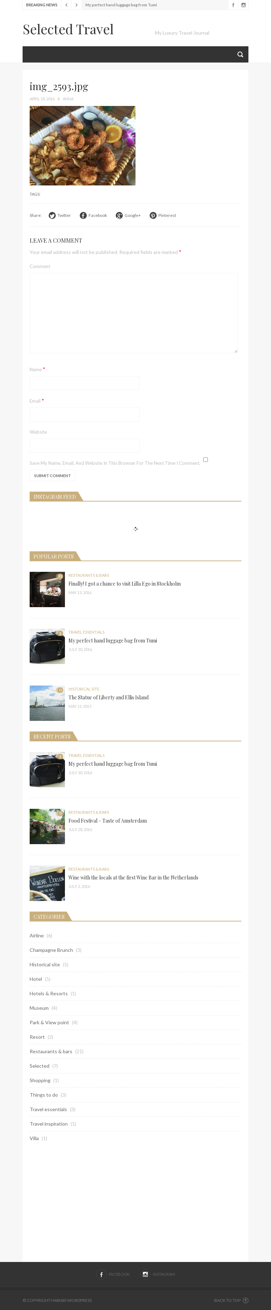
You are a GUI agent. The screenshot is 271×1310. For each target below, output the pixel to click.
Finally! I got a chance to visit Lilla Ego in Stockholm (124, 583)
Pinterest (167, 215)
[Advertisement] (135, 1201)
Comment (40, 266)
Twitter (64, 215)
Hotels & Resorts (49, 993)
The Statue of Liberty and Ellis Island (108, 697)
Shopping (40, 1080)
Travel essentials (86, 632)
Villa (34, 1138)
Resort (37, 1037)
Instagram (243, 5)
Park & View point (49, 1022)
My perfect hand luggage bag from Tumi (121, 4)
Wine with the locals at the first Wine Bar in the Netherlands (133, 877)
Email (37, 400)
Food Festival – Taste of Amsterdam (107, 820)
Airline (37, 935)
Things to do (44, 1095)
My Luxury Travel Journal (182, 33)
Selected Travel (68, 29)
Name (37, 369)
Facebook (233, 5)
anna (68, 98)
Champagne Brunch (51, 950)
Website (38, 432)
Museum (39, 1008)
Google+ (133, 215)
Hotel (36, 979)
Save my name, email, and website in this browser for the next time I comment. (115, 463)
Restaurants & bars (88, 575)
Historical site (83, 689)
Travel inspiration (49, 1124)
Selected (39, 1066)
